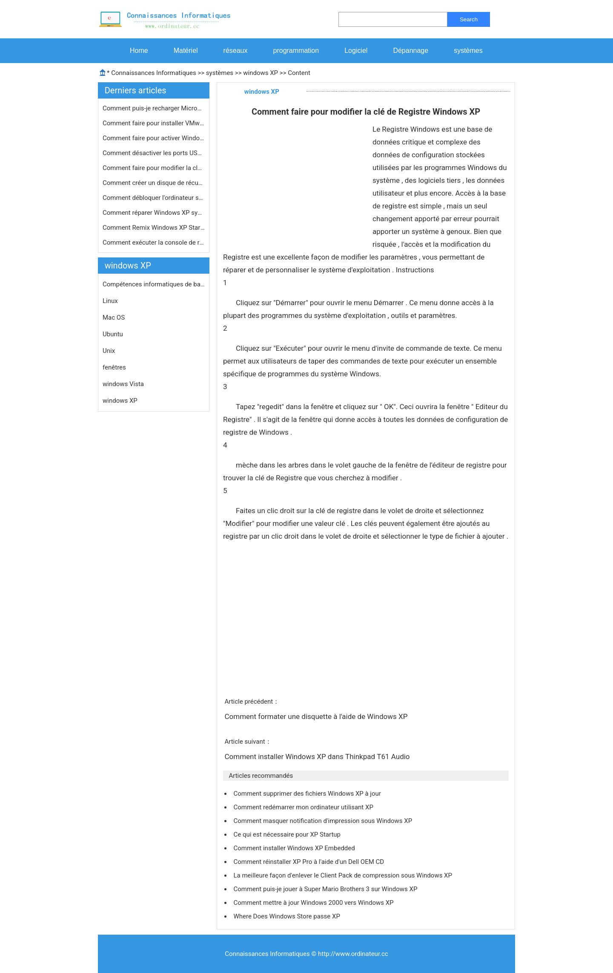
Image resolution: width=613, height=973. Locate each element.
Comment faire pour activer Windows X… (154, 138)
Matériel (186, 50)
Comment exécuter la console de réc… (154, 242)
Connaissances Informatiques (153, 73)
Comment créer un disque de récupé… (154, 183)
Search (469, 19)
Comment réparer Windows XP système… (154, 213)
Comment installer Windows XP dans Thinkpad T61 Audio (317, 756)
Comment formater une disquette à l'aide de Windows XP (316, 716)
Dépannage (410, 50)
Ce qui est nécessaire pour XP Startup (287, 834)
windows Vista (123, 384)
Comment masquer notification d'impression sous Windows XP (323, 821)
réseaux (235, 50)
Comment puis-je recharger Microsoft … (154, 108)
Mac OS (114, 317)
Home (139, 50)
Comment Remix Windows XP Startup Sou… (154, 227)
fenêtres (114, 367)
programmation (296, 50)
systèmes (468, 50)
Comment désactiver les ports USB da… (154, 153)
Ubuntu (113, 334)
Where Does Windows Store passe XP (287, 916)
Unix (109, 351)
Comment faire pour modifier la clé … (154, 168)
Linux (110, 301)
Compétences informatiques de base (154, 284)
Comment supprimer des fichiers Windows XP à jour (307, 793)
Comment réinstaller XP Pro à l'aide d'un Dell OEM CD (309, 862)
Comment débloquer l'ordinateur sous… (154, 198)
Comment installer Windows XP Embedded (294, 848)
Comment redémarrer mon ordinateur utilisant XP (304, 807)
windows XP (260, 73)
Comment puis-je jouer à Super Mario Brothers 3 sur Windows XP (326, 889)
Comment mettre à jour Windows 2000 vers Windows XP (314, 903)
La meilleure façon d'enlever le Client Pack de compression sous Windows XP (343, 875)
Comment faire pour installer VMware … (154, 123)
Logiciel (355, 50)
